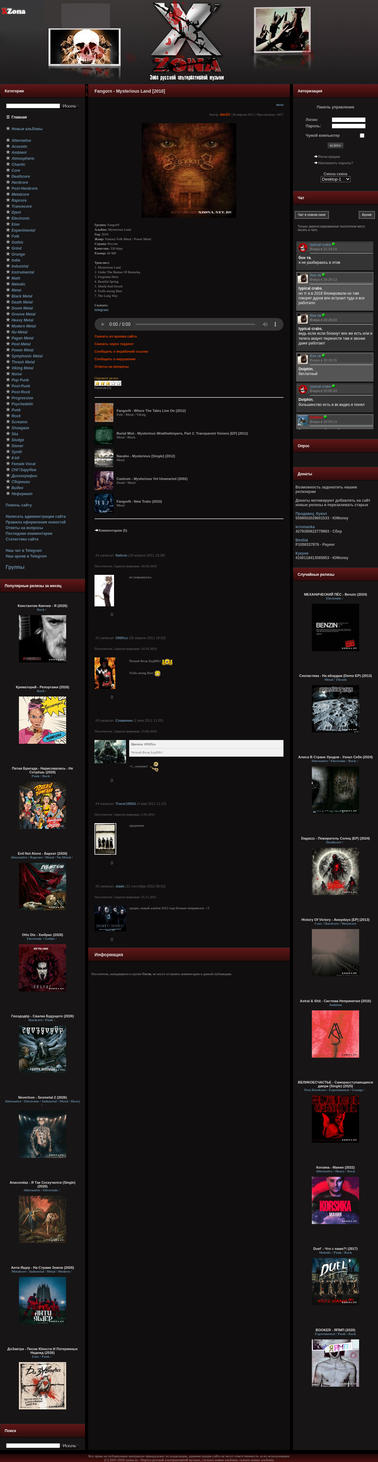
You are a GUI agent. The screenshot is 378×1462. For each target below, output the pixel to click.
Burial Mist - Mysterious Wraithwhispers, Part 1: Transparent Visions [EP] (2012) (182, 433)
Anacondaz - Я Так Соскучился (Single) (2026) (43, 1184)
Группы (15, 567)
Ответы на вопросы (24, 528)
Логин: (312, 120)
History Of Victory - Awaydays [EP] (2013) (335, 920)
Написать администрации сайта (36, 516)
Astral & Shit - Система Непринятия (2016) (335, 1001)
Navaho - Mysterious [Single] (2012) (146, 456)
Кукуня (301, 553)
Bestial (301, 540)
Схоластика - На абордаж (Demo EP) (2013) (335, 676)
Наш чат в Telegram (24, 550)
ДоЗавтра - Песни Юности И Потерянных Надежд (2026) (42, 1351)
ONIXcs (122, 638)
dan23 (225, 114)
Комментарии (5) (110, 530)
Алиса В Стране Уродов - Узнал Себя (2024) (335, 757)
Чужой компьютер (323, 135)
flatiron (121, 555)
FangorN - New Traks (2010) (139, 501)
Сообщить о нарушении (114, 359)
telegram (101, 310)
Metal (280, 105)
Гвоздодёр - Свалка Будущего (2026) (42, 1016)
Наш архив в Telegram (26, 556)
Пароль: (313, 126)
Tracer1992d (126, 804)
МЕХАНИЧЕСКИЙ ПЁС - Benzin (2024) (335, 594)
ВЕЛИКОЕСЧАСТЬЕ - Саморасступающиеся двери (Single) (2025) (335, 1084)
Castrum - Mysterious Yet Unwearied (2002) (152, 479)
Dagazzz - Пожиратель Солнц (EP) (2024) (335, 838)
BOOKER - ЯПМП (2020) (335, 1330)
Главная (19, 117)
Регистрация (329, 157)
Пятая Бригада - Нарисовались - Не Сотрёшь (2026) (42, 770)
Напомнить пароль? (335, 163)
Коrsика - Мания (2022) (335, 1167)
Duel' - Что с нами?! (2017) (335, 1249)
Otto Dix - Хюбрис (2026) (42, 935)
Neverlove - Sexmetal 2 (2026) (42, 1097)
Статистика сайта (22, 539)
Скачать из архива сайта (115, 336)
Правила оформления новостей (36, 522)
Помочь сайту (19, 505)
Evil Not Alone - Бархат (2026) (42, 853)
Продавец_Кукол (311, 513)
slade (120, 886)
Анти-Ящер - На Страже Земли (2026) (42, 1267)
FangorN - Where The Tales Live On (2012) (151, 411)
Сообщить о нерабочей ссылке (121, 351)
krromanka (305, 527)
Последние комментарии (29, 533)
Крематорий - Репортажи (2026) (42, 687)
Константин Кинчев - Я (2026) (42, 606)
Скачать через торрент (114, 344)
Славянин (124, 720)
